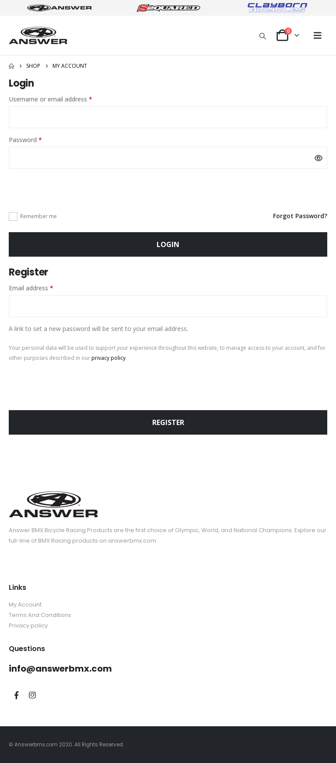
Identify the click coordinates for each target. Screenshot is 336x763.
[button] (263, 36)
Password (37, 139)
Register (168, 422)
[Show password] (318, 158)
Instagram (32, 695)
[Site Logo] (38, 35)
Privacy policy (28, 625)
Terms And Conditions (40, 615)
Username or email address (63, 98)
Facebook (16, 695)
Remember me (38, 216)
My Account (25, 604)
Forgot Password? (300, 216)
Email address (43, 287)
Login (168, 244)
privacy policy (108, 358)
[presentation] (75, 189)
